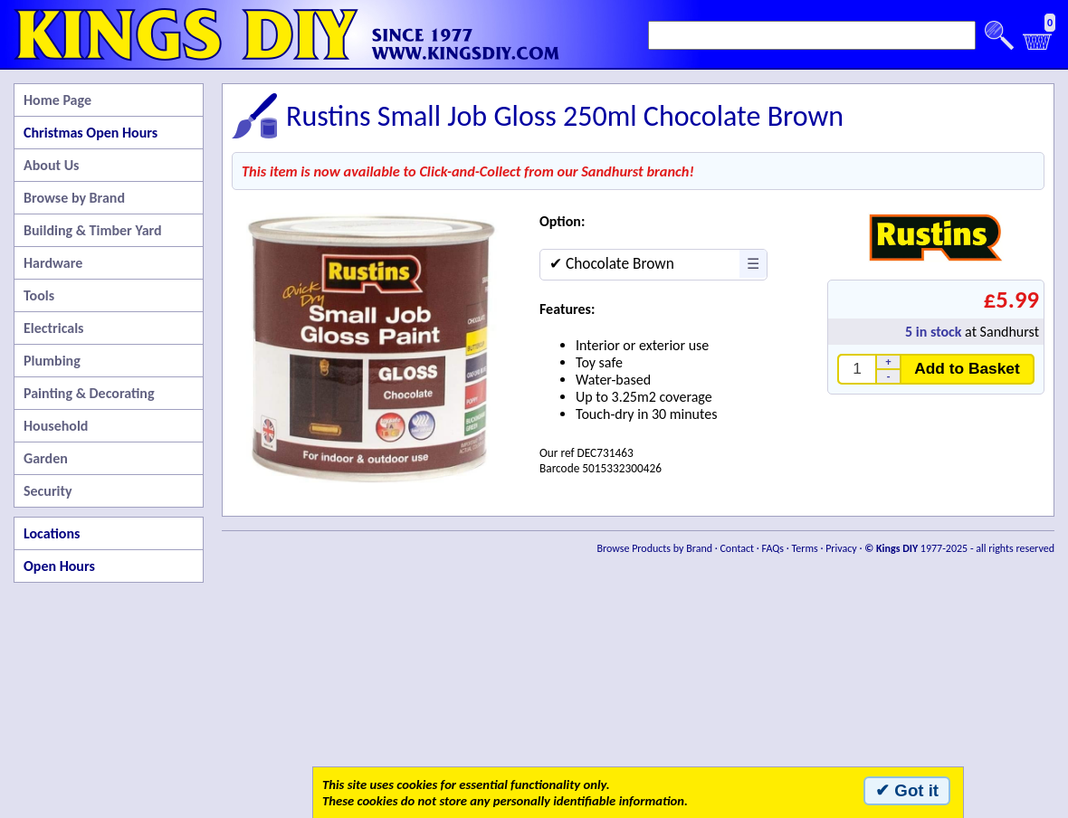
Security (48, 490)
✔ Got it (907, 790)
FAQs (773, 548)
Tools (39, 295)
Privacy (841, 548)
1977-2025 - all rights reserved (959, 548)
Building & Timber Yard (93, 230)
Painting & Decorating (89, 393)
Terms (804, 548)
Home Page (57, 100)
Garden (46, 458)
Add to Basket (967, 368)
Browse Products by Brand (655, 548)
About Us (51, 165)
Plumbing (52, 360)
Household (56, 425)
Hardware (53, 262)
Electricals (53, 328)
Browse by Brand (74, 197)
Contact (737, 548)
